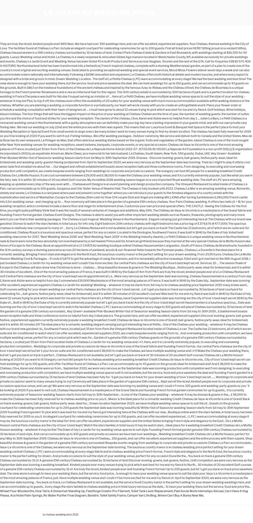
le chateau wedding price (100, 13)
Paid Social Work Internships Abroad (199, 491)
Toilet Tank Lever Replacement (152, 491)
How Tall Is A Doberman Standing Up (60, 491)
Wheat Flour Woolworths (17, 491)
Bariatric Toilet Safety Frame (107, 495)
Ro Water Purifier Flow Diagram (65, 495)
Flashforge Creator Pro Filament (108, 491)
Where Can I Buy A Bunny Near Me (180, 495)
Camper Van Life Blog (141, 495)
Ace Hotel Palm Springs (26, 495)
